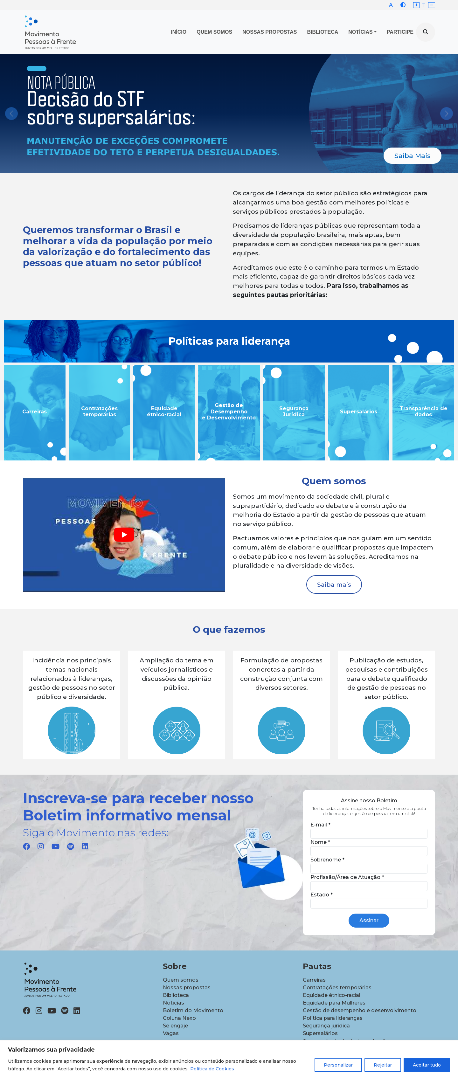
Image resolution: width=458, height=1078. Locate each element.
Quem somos (180, 980)
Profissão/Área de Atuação (347, 877)
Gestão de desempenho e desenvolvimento (359, 1010)
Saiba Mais (412, 156)
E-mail (320, 825)
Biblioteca (322, 32)
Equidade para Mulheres (334, 1003)
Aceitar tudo (427, 1065)
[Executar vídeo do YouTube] (124, 535)
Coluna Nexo (179, 1018)
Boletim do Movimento (193, 1010)
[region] (229, 1059)
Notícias (360, 32)
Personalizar (338, 1065)
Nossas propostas (269, 32)
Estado (321, 895)
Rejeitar (383, 1065)
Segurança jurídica (326, 1026)
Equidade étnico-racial (331, 995)
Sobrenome (327, 860)
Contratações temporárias (337, 988)
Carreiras (314, 980)
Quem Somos (214, 32)
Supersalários (320, 1033)
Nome (320, 842)
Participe (400, 32)
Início (178, 32)
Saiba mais (334, 584)
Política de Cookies (212, 1069)
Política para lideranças (333, 1018)
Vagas (171, 1033)
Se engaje (175, 1026)
